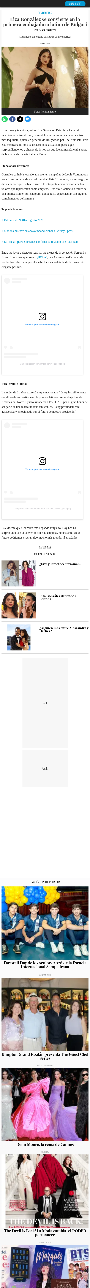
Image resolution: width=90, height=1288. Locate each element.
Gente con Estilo (45, 974)
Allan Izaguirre (47, 29)
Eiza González (45, 130)
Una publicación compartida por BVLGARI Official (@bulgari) (42, 508)
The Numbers (73, 140)
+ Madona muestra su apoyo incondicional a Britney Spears (38, 231)
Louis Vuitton (73, 174)
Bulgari (43, 154)
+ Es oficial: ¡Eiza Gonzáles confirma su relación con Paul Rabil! (41, 241)
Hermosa (8, 130)
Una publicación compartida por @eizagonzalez (42, 364)
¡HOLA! (42, 257)
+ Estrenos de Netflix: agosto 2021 (22, 220)
